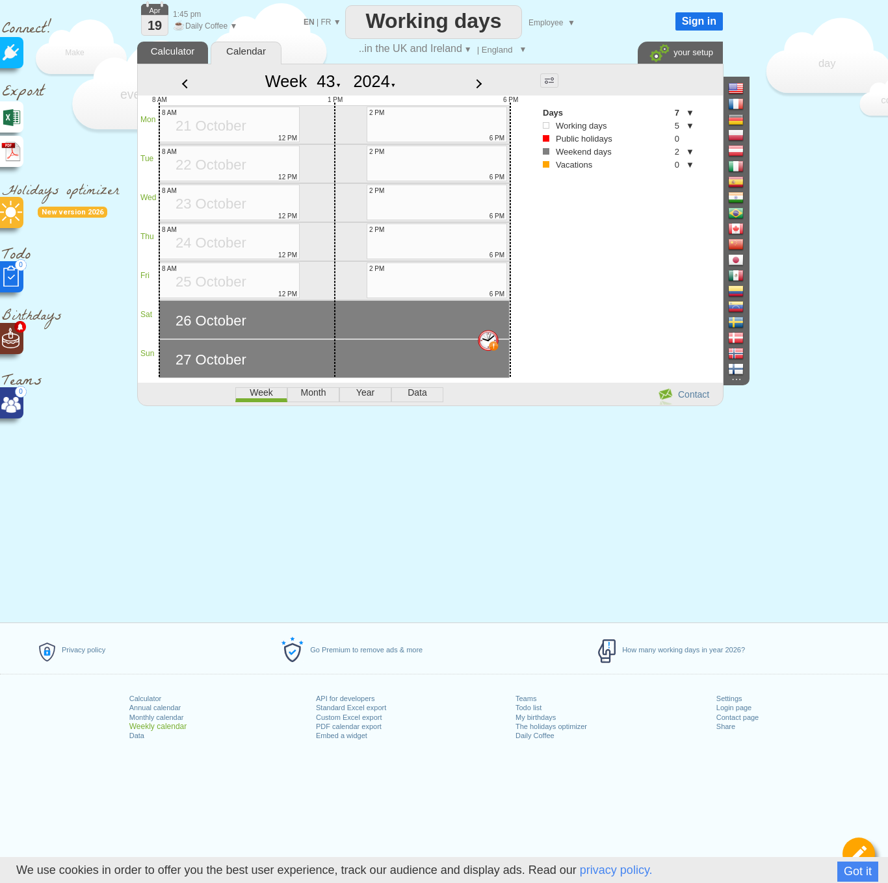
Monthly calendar (156, 717)
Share (725, 726)
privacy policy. (616, 870)
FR (325, 22)
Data (136, 735)
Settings (729, 698)
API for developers (345, 698)
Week (286, 81)
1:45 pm (187, 14)
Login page (733, 707)
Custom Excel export (349, 717)
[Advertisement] (429, 512)
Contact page (737, 717)
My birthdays (536, 717)
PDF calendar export (349, 726)
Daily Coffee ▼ (205, 26)
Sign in (699, 21)
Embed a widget (341, 735)
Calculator (145, 698)
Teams (526, 698)
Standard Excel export (351, 707)
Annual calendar (155, 707)
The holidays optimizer (551, 726)
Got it (858, 871)
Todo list (529, 707)
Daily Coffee (535, 735)
